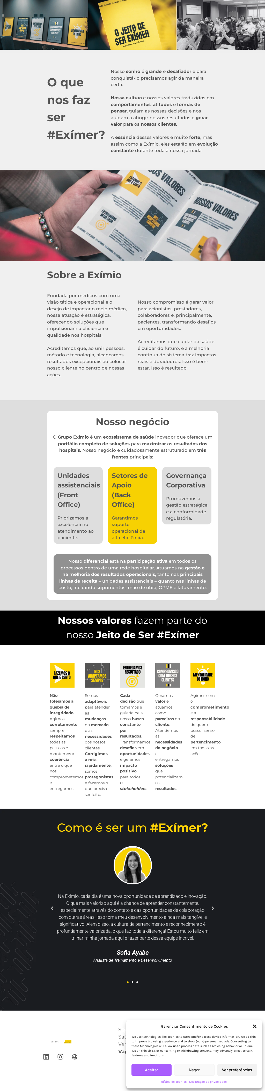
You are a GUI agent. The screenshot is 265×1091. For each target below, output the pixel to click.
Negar (194, 1070)
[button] (254, 1026)
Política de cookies (173, 1082)
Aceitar (151, 1070)
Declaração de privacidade (208, 1082)
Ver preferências (237, 1070)
